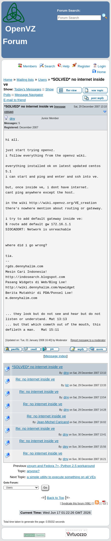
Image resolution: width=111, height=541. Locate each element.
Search (47, 66)
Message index (55, 356)
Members (27, 66)
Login (99, 66)
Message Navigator (29, 95)
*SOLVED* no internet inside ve (28, 106)
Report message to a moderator (88, 340)
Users (42, 79)
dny (12, 118)
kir (67, 385)
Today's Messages (27, 89)
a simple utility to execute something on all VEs (61, 477)
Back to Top (55, 498)
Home (99, 72)
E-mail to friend (14, 100)
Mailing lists (25, 79)
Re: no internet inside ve (35, 379)
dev (65, 446)
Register (81, 66)
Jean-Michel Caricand (53, 422)
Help (63, 66)
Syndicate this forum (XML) (76, 503)
